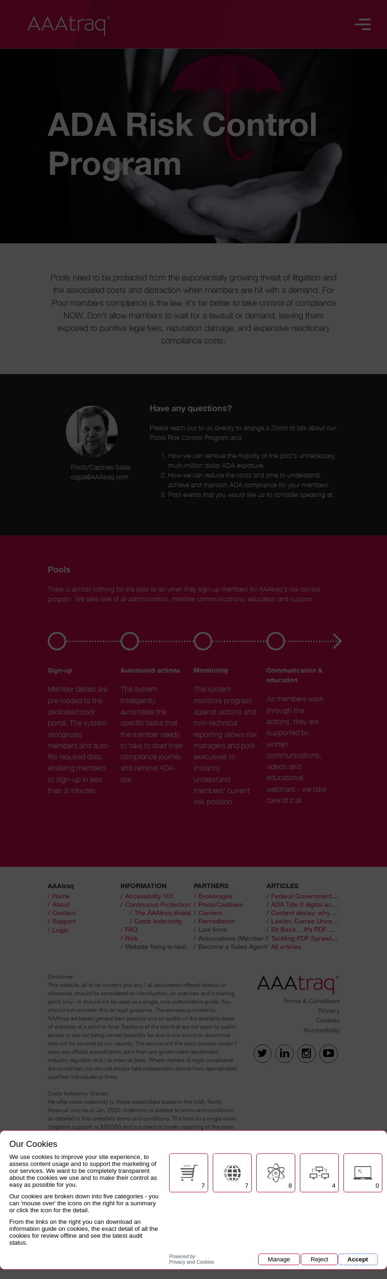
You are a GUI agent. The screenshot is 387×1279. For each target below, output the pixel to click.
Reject (319, 1259)
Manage (279, 1259)
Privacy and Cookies (191, 1259)
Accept (358, 1259)
